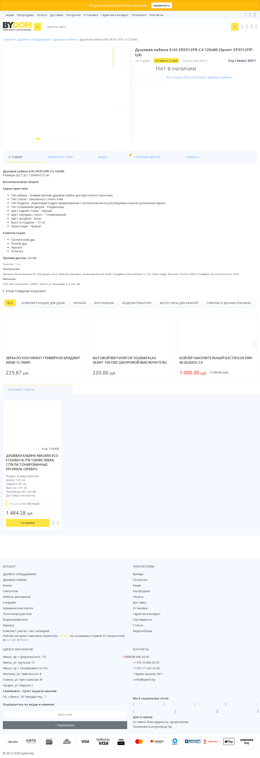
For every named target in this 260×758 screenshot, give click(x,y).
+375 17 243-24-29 (147, 668)
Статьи (138, 625)
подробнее (139, 5)
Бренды (138, 574)
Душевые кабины (14, 580)
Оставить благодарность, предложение (161, 722)
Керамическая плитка (18, 608)
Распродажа (25, 15)
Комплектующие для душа (43, 309)
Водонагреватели (136, 309)
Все (10, 309)
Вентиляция (104, 309)
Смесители (10, 591)
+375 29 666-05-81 (137, 657)
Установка (90, 15)
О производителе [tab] (91, 163)
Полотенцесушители (17, 614)
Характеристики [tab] (42, 163)
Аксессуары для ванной (179, 309)
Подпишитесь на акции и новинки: (29, 704)
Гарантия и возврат (115, 15)
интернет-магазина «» (36, 636)
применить (161, 5)
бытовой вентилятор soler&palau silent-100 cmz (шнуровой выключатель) (130, 366)
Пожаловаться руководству (152, 726)
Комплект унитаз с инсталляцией (26, 631)
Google (11, 640)
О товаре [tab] (16, 163)
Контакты (156, 15)
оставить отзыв (167, 60)
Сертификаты (142, 619)
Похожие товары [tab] (22, 396)
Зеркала (79, 309)
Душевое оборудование (19, 574)
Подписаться (65, 725)
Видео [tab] (67, 162)
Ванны (7, 585)
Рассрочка (73, 15)
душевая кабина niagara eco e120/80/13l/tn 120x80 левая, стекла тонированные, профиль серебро (32, 468)
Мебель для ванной (16, 597)
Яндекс (24, 640)
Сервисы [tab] (118, 163)
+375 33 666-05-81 (147, 662)
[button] (36, 145)
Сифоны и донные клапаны (229, 309)
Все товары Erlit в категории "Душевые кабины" (200, 77)
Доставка (56, 15)
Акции (10, 15)
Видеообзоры (142, 631)
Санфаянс (10, 602)
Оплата (42, 15)
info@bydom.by (145, 679)
